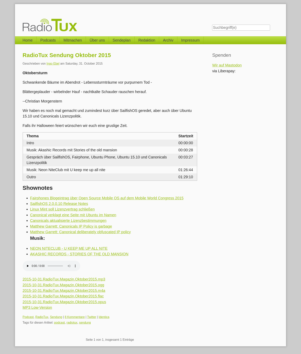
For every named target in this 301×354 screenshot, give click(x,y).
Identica (104, 317)
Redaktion (146, 40)
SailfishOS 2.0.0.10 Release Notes (59, 204)
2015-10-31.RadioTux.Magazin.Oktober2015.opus (64, 302)
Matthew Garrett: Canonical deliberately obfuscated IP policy (80, 232)
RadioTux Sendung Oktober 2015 (67, 55)
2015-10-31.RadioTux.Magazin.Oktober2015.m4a (64, 290)
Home (28, 40)
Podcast (28, 317)
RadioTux (41, 317)
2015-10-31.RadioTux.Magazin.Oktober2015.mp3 (64, 279)
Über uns (97, 40)
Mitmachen (73, 40)
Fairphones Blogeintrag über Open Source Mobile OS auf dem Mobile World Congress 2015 (107, 198)
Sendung (56, 317)
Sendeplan (122, 40)
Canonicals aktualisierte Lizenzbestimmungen (68, 220)
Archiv (168, 40)
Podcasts (48, 40)
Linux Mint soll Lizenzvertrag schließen (62, 209)
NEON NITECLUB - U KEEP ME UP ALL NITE (69, 248)
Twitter (91, 317)
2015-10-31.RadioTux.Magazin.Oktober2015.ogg (63, 285)
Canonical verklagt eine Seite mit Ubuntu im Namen (73, 215)
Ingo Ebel (52, 63)
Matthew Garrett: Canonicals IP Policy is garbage (71, 226)
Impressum (190, 40)
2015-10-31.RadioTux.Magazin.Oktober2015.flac (63, 296)
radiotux (72, 322)
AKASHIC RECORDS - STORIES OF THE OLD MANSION (79, 254)
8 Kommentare (75, 317)
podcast (59, 322)
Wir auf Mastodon (227, 65)
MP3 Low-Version (37, 307)
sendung (85, 322)
